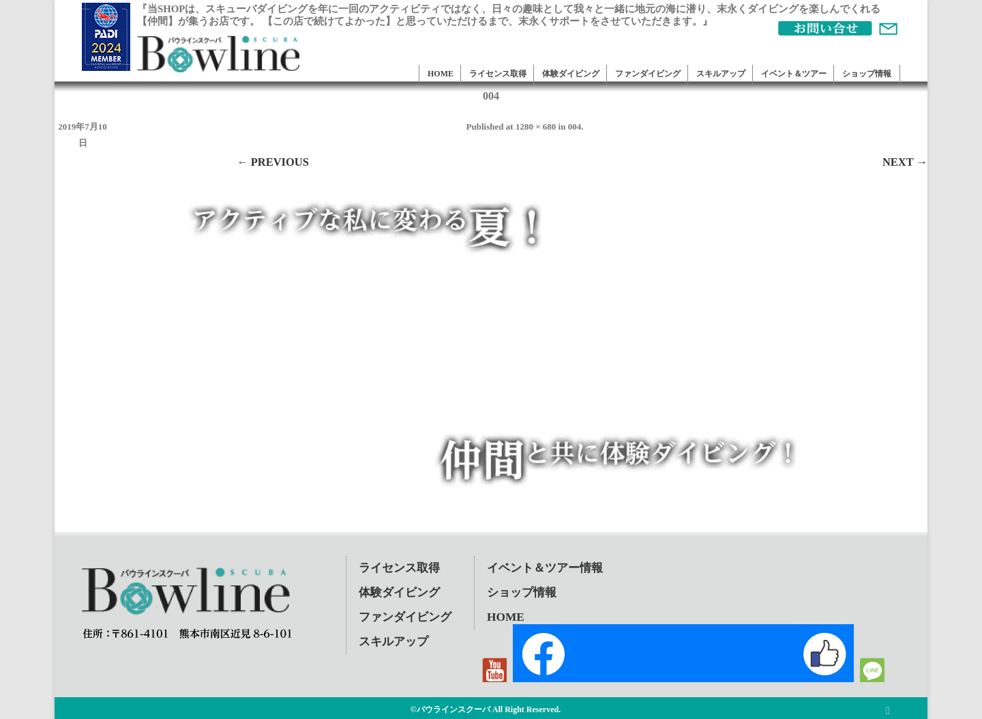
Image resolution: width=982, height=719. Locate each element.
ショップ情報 (866, 73)
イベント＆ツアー (794, 73)
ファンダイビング (648, 73)
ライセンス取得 (497, 73)
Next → (904, 162)
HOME (440, 73)
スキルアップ (720, 73)
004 (575, 126)
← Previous (273, 162)
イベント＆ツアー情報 (545, 567)
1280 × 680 (536, 126)
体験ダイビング (570, 73)
